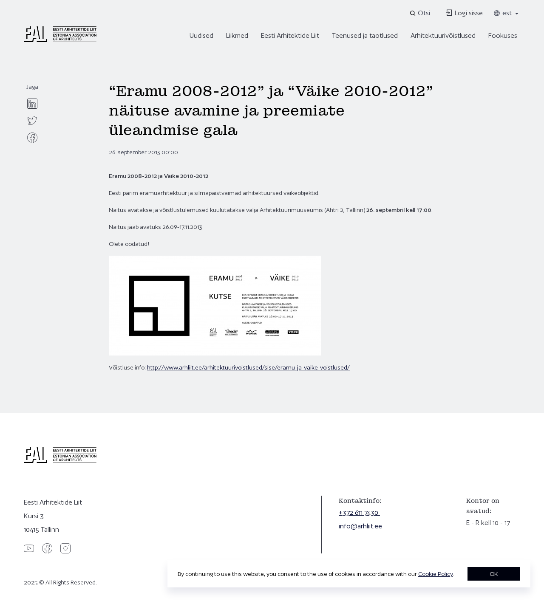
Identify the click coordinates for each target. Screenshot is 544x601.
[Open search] (420, 13)
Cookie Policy (435, 573)
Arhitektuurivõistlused (443, 35)
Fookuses (502, 35)
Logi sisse (464, 13)
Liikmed (237, 35)
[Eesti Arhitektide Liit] (60, 40)
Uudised (201, 35)
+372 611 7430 (359, 512)
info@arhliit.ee (360, 526)
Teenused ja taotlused (365, 35)
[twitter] (32, 120)
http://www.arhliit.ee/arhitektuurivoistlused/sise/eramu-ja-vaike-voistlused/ (248, 367)
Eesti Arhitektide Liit (290, 35)
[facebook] (32, 137)
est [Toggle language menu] (506, 13)
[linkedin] (32, 103)
